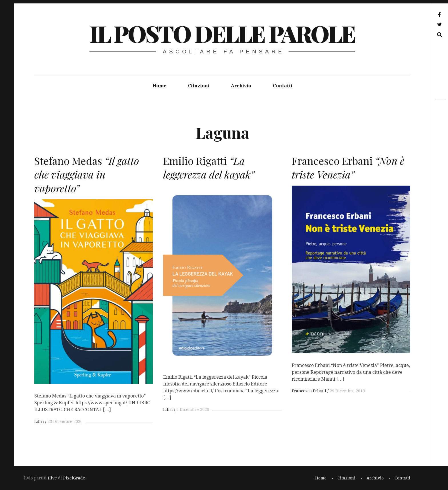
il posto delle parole (222, 33)
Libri (39, 421)
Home (159, 86)
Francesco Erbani (309, 391)
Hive (52, 478)
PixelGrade (74, 478)
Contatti (282, 86)
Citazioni (198, 86)
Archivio (241, 86)
